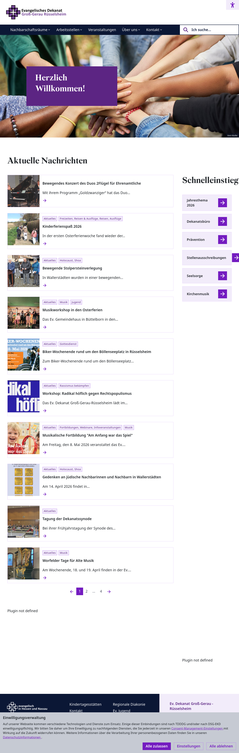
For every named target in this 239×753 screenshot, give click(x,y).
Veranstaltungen (102, 29)
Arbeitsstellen (67, 29)
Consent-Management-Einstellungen (197, 728)
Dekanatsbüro (198, 221)
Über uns (129, 29)
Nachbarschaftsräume (28, 29)
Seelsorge (195, 276)
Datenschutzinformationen (22, 737)
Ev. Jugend (121, 710)
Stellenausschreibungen (206, 257)
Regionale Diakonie (129, 704)
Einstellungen (188, 746)
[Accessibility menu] (232, 5)
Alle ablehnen (221, 746)
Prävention (196, 239)
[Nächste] (109, 591)
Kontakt (152, 29)
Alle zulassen (157, 746)
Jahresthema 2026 (197, 202)
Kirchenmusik (198, 294)
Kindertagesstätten (85, 704)
